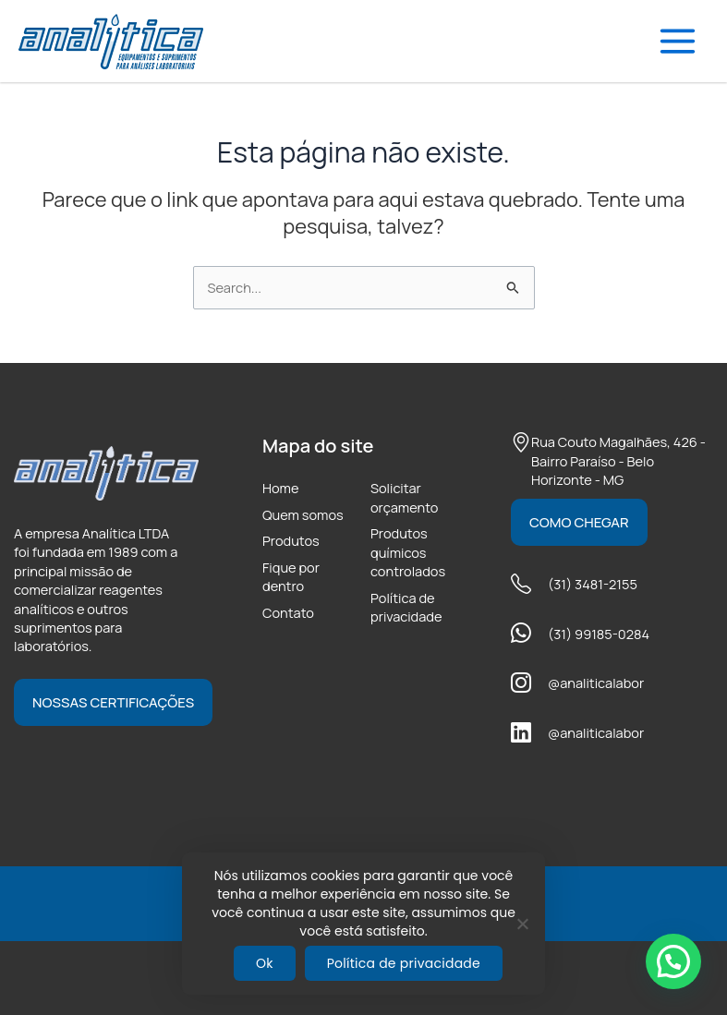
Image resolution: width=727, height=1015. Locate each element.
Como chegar (579, 522)
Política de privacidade (406, 606)
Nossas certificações (113, 702)
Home (280, 487)
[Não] (522, 923)
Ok (264, 963)
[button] (673, 961)
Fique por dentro (291, 576)
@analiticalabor (596, 682)
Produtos (291, 540)
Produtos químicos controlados (407, 552)
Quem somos (303, 514)
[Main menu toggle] (678, 41)
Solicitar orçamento (404, 496)
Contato (288, 612)
